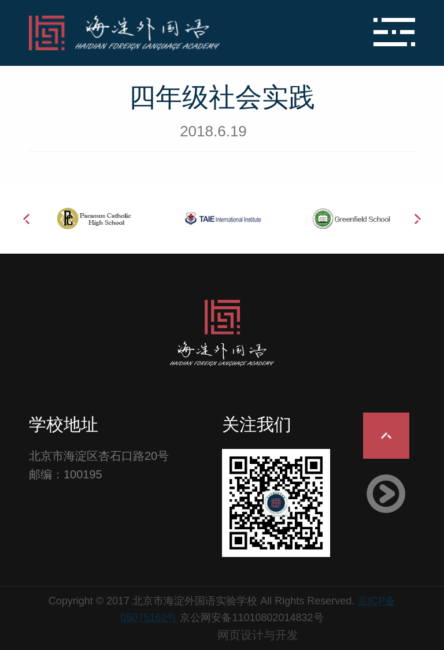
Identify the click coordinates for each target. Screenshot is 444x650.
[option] (93, 218)
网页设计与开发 (257, 635)
